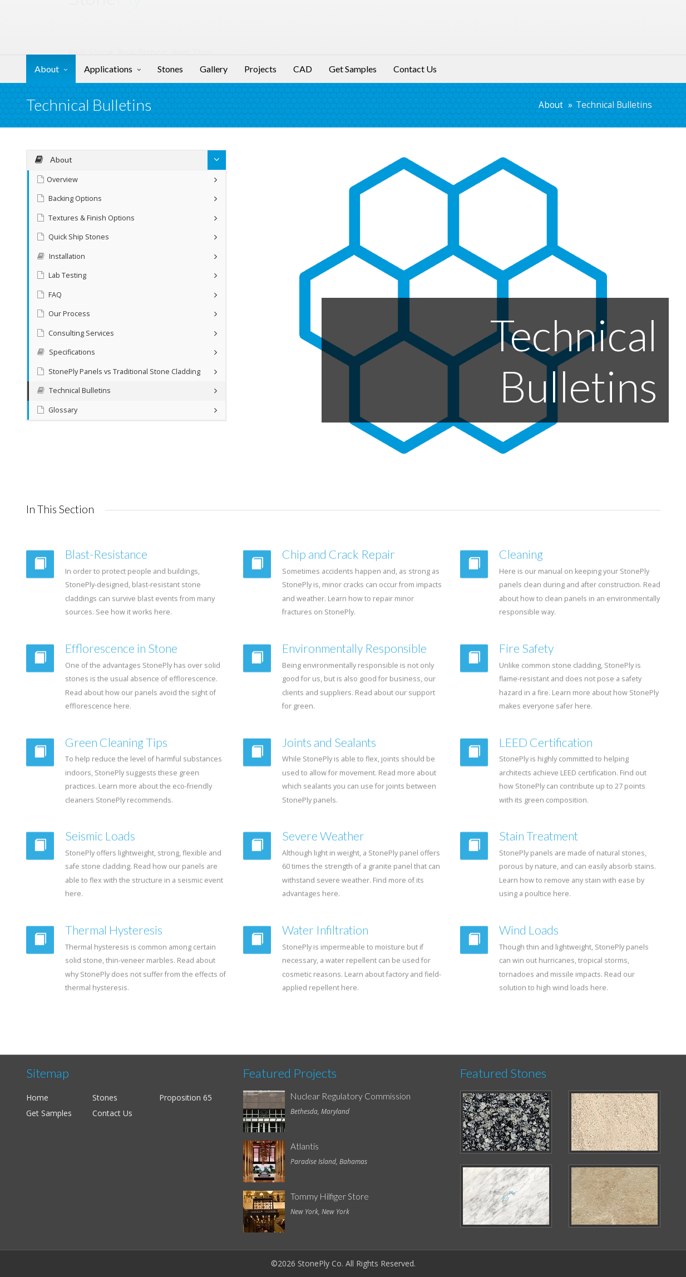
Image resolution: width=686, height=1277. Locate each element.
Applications (108, 68)
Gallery (214, 68)
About (46, 68)
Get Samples (353, 68)
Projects (260, 68)
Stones (170, 68)
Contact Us (415, 68)
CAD (302, 68)
